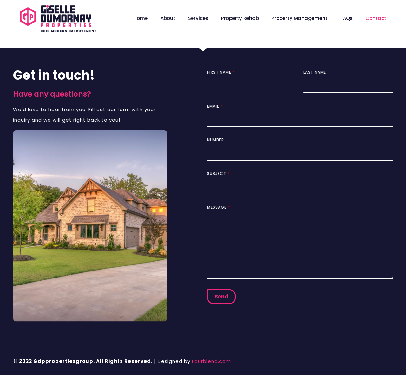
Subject (221, 173)
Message (221, 207)
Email (217, 106)
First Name (223, 72)
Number (218, 140)
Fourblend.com (211, 361)
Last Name (317, 72)
